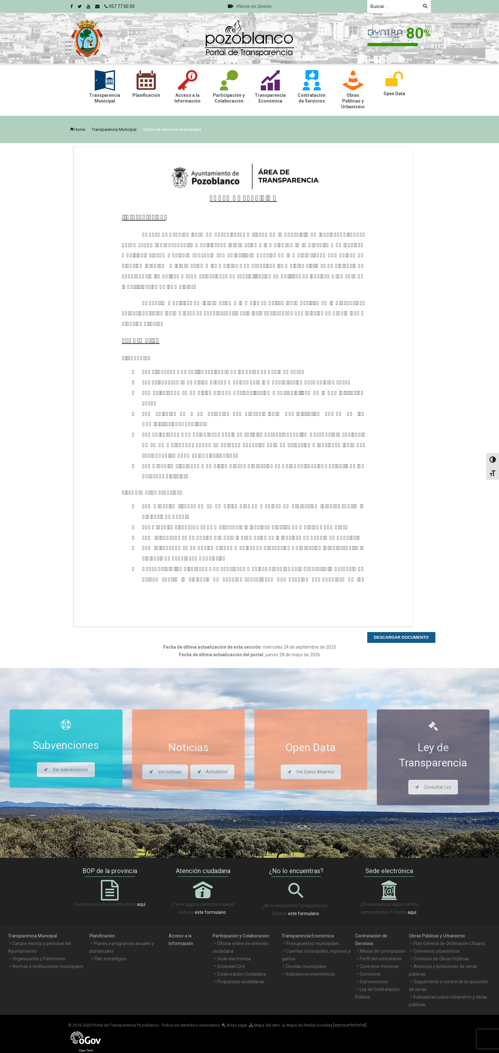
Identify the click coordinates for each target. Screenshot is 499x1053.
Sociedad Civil (231, 966)
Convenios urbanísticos (436, 951)
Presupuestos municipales (312, 943)
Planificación (102, 935)
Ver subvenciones (66, 769)
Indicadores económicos (310, 974)
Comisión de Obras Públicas (441, 958)
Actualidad (212, 771)
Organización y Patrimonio (39, 958)
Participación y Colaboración (241, 935)
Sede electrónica (234, 958)
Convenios (370, 974)
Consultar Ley (433, 787)
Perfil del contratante (381, 958)
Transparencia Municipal (114, 129)
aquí (141, 904)
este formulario (210, 912)
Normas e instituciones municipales (47, 966)
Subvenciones (374, 981)
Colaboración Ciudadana (241, 974)
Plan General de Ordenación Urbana (449, 943)
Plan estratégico (110, 958)
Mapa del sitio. (265, 1025)
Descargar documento (401, 637)
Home (77, 129)
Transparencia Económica (308, 935)
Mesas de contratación (382, 951)
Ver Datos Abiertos (310, 771)
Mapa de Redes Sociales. (307, 1025)
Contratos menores (379, 966)
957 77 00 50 (119, 6)
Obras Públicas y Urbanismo (437, 935)
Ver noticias (165, 771)
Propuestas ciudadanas (240, 981)
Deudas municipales (306, 966)
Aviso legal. (234, 1025)
